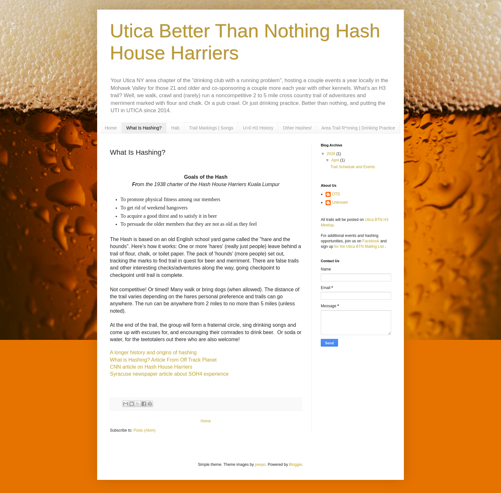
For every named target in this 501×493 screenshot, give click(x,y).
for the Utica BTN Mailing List (359, 246)
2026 (331, 154)
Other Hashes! (297, 127)
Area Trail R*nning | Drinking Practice (358, 127)
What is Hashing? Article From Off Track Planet (163, 360)
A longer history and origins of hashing (153, 352)
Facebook (370, 241)
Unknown (340, 202)
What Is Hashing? (144, 127)
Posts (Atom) (144, 430)
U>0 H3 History (258, 127)
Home (111, 127)
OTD (336, 194)
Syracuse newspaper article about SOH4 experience (169, 374)
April (335, 160)
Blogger (295, 464)
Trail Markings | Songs (211, 127)
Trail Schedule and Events (352, 167)
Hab (175, 127)
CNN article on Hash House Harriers (151, 367)
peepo (260, 464)
